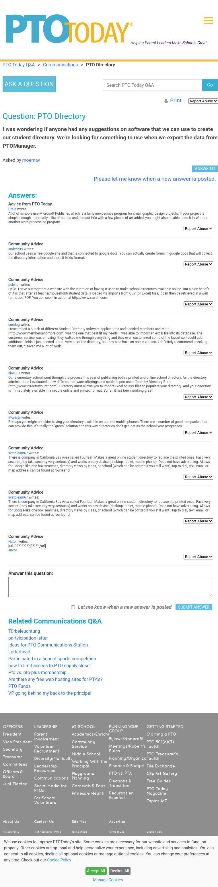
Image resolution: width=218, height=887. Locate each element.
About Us (11, 822)
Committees (15, 764)
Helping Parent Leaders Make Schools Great (169, 43)
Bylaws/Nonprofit (126, 738)
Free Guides (159, 781)
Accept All (96, 871)
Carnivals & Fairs (89, 786)
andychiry (15, 249)
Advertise (117, 822)
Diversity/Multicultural (56, 758)
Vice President (17, 742)
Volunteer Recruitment (46, 748)
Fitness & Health (88, 793)
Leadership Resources (45, 768)
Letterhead (19, 652)
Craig (12, 209)
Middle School (86, 754)
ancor (12, 550)
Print (176, 100)
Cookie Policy (154, 831)
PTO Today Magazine (157, 791)
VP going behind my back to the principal (49, 693)
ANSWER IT (205, 168)
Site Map (79, 822)
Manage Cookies (108, 880)
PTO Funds (19, 686)
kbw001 (14, 373)
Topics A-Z (157, 801)
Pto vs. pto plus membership (37, 672)
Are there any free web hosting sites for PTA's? (55, 679)
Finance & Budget (126, 765)
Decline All (119, 871)
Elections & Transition (120, 783)
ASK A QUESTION (29, 84)
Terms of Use (116, 831)
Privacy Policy (11, 831)
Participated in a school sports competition (52, 658)
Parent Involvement (46, 736)
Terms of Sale (79, 831)
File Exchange (161, 766)
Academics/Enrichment (95, 734)
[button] (206, 18)
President (12, 734)
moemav (31, 160)
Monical (14, 417)
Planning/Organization (132, 758)
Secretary (12, 749)
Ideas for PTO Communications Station (48, 645)
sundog (14, 325)
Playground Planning (83, 775)
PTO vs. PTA (120, 773)
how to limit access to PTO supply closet (49, 665)
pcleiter (14, 285)
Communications (51, 778)
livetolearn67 (18, 453)
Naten (12, 542)
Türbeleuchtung (24, 631)
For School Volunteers (45, 800)
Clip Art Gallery (162, 773)
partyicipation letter (28, 638)
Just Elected (15, 784)
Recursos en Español (121, 795)
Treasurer (12, 757)
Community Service (83, 744)
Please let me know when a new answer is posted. (155, 179)
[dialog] (109, 861)
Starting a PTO (161, 734)
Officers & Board (13, 774)
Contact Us (44, 822)
